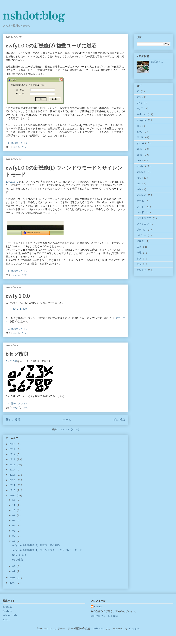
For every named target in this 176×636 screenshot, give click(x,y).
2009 (13, 496)
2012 (13, 480)
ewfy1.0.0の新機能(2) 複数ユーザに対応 (51, 46)
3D (138, 91)
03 (14, 566)
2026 (13, 444)
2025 (13, 449)
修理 (139, 253)
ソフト (25, 147)
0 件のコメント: (18, 143)
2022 (13, 465)
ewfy (16, 147)
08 (14, 521)
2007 (13, 583)
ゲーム (140, 201)
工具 (139, 247)
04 (14, 541)
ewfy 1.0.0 (18, 296)
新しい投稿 (13, 420)
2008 (13, 578)
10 (14, 510)
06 (14, 531)
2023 (13, 459)
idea (25, 408)
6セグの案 (11, 361)
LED (139, 161)
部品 (139, 264)
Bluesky (7, 607)
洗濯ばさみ (157, 62)
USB (139, 184)
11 (14, 505)
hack (139, 149)
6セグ (16, 408)
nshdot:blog (34, 15)
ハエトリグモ (144, 218)
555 (139, 97)
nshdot (141, 172)
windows (141, 195)
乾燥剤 (140, 241)
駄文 (139, 258)
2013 (13, 475)
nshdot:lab (10, 615)
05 (14, 536)
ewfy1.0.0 (12, 182)
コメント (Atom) (69, 429)
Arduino (141, 114)
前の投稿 (119, 420)
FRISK (140, 137)
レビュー (141, 235)
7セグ (140, 109)
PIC (139, 178)
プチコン (141, 230)
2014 (13, 470)
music (140, 166)
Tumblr (7, 620)
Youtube (7, 611)
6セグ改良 (17, 354)
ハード (140, 212)
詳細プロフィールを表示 (104, 616)
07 (14, 526)
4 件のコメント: (18, 329)
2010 (13, 490)
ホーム (66, 420)
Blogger (134, 629)
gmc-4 (140, 143)
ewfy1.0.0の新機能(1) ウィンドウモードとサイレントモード (47, 550)
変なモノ (141, 270)
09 (14, 515)
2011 (13, 485)
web (139, 189)
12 (14, 500)
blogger (141, 120)
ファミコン (143, 224)
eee (139, 126)
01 (14, 571)
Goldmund (98, 629)
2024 (13, 454)
